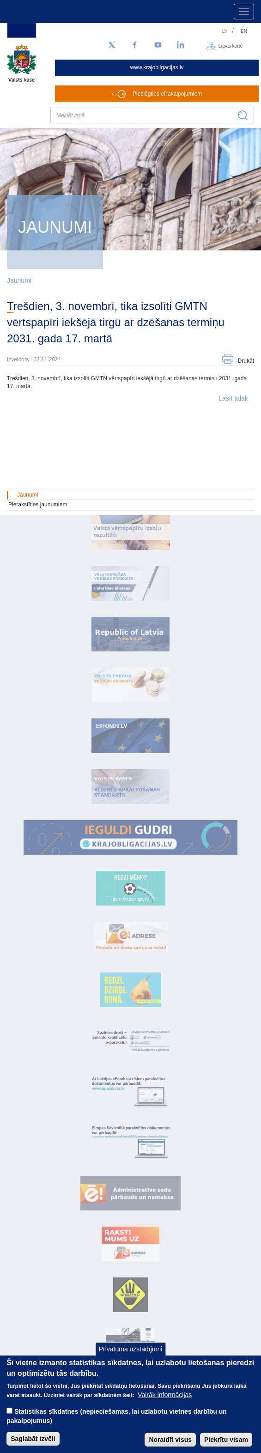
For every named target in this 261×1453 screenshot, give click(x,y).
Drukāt (246, 361)
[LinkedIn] (181, 45)
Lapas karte (231, 45)
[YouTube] (158, 45)
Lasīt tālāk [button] (233, 398)
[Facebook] (135, 45)
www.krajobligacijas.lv (157, 67)
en (244, 31)
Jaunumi (19, 280)
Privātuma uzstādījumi (131, 1358)
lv (225, 31)
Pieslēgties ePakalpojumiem (167, 94)
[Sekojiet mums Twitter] (112, 45)
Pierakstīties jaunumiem (37, 504)
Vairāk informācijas (165, 1404)
